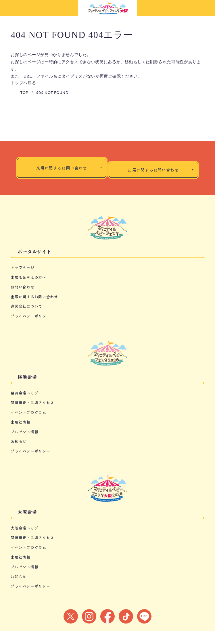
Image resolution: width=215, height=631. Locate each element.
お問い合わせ (22, 287)
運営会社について (26, 306)
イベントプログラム (28, 412)
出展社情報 (20, 422)
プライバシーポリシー (30, 316)
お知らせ (18, 441)
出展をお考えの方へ (28, 277)
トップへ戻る (23, 83)
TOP (24, 93)
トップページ (22, 267)
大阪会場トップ (24, 528)
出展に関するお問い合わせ (34, 296)
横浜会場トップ (24, 393)
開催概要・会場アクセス (32, 402)
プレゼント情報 (24, 431)
